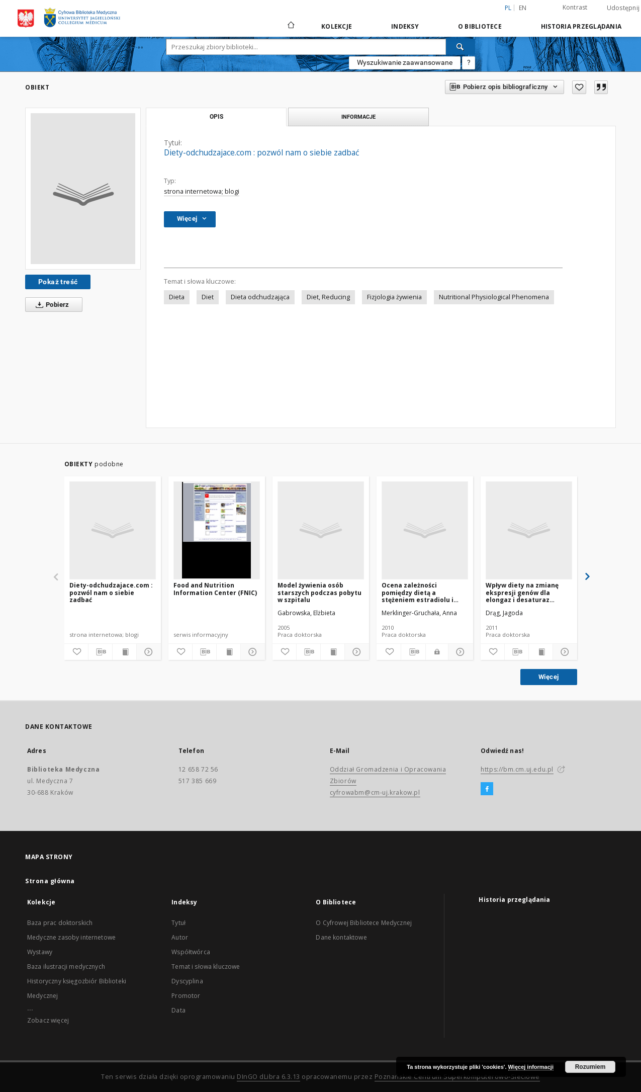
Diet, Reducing (328, 297)
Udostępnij (623, 8)
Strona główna (50, 881)
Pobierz (50, 305)
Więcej (548, 677)
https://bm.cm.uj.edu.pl (517, 769)
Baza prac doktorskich (60, 922)
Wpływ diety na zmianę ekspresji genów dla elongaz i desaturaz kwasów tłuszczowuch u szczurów (524, 592)
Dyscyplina (187, 981)
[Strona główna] (290, 26)
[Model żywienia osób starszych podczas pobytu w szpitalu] (320, 530)
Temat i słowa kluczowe (205, 966)
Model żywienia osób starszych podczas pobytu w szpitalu (319, 592)
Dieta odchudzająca (260, 297)
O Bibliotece (480, 26)
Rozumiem (590, 1066)
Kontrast (575, 7)
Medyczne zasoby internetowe (71, 937)
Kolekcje (336, 26)
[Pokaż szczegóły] (147, 651)
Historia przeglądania (581, 26)
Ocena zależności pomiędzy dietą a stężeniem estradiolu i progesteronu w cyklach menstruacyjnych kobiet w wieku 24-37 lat (424, 592)
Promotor (185, 995)
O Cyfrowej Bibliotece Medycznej (364, 922)
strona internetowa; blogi (201, 191)
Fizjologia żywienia (394, 297)
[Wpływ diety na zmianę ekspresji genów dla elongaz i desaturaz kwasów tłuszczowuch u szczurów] (529, 530)
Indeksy (405, 26)
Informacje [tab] (358, 116)
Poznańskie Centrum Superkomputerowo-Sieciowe (457, 1076)
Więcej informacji (531, 1067)
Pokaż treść (57, 282)
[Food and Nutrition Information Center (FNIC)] (216, 530)
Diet (208, 297)
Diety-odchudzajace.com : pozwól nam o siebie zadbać (111, 592)
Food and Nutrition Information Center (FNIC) (215, 589)
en (523, 8)
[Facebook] (487, 789)
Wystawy (39, 952)
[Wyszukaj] (460, 47)
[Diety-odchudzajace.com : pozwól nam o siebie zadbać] (112, 530)
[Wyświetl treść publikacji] (124, 651)
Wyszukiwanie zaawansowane (404, 62)
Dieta (177, 297)
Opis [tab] (216, 116)
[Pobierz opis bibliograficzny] (100, 651)
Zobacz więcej (48, 1020)
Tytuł (178, 922)
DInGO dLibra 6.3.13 (268, 1076)
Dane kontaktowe (341, 937)
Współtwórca (190, 952)
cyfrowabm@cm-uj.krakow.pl (375, 792)
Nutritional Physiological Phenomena (494, 297)
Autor (179, 937)
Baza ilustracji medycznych (66, 966)
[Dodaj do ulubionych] (579, 87)
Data (178, 1010)
